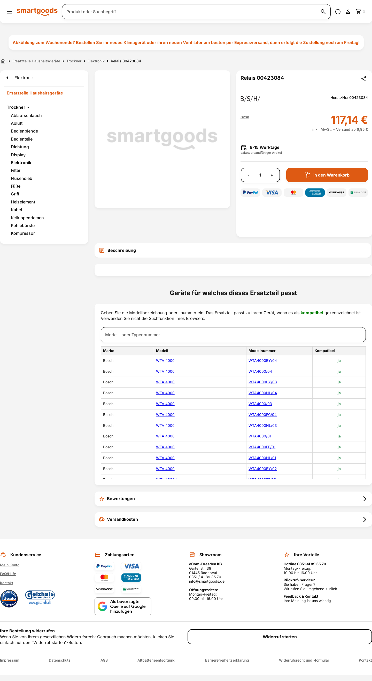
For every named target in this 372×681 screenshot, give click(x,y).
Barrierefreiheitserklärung (227, 660)
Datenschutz (60, 660)
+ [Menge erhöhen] (271, 175)
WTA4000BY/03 (263, 382)
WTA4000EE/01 (262, 447)
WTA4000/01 (260, 436)
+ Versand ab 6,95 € (350, 129)
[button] (245, 117)
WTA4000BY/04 (263, 360)
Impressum (9, 660)
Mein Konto (9, 565)
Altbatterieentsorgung (156, 660)
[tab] (233, 250)
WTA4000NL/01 (262, 458)
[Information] (338, 12)
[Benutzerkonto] (348, 12)
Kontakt (6, 583)
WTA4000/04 (260, 371)
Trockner (16, 107)
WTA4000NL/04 (263, 393)
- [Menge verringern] (248, 175)
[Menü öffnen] (9, 12)
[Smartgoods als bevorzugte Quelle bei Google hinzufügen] (123, 606)
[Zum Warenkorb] (360, 12)
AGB (104, 660)
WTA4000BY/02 (263, 468)
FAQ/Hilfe (8, 574)
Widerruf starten (280, 636)
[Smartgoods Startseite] (37, 12)
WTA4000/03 (260, 403)
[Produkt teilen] (364, 79)
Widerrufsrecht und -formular (304, 660)
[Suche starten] (323, 12)
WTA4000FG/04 (263, 414)
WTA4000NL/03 (263, 425)
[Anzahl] (259, 175)
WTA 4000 (165, 360)
